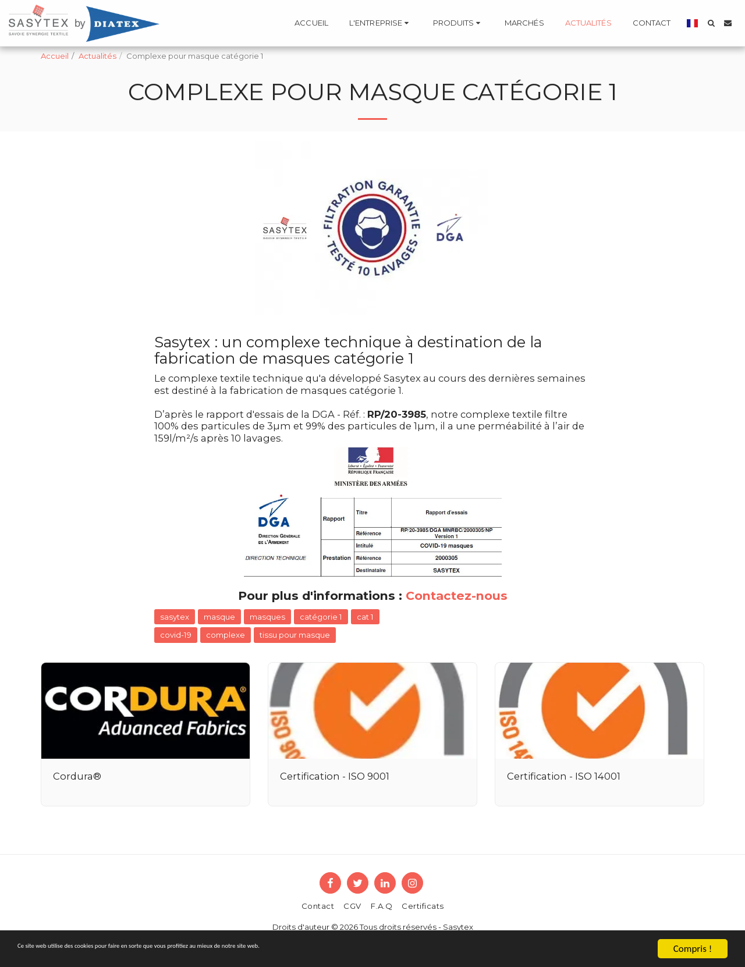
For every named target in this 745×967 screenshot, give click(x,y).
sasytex (174, 616)
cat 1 (365, 616)
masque (219, 616)
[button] (380, 23)
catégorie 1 (321, 616)
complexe (225, 634)
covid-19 (175, 634)
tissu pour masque (295, 634)
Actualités (97, 56)
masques (267, 616)
